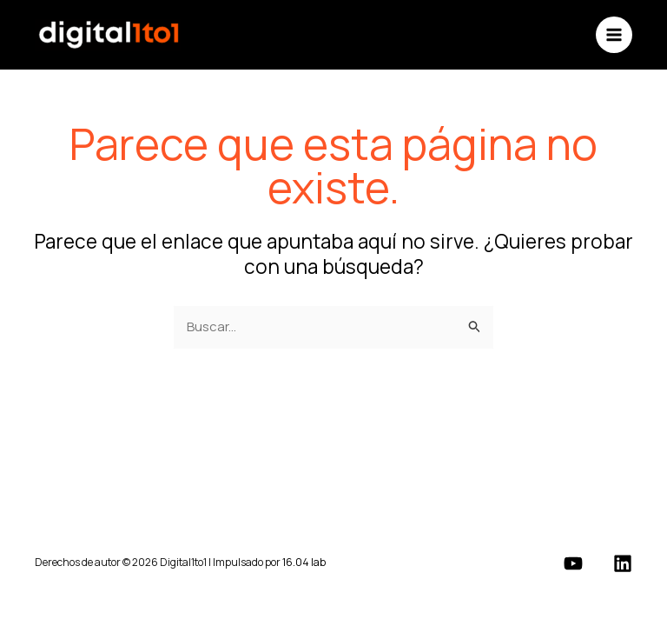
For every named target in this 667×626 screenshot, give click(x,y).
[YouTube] (573, 563)
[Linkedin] (622, 563)
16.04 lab (304, 562)
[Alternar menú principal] (614, 35)
